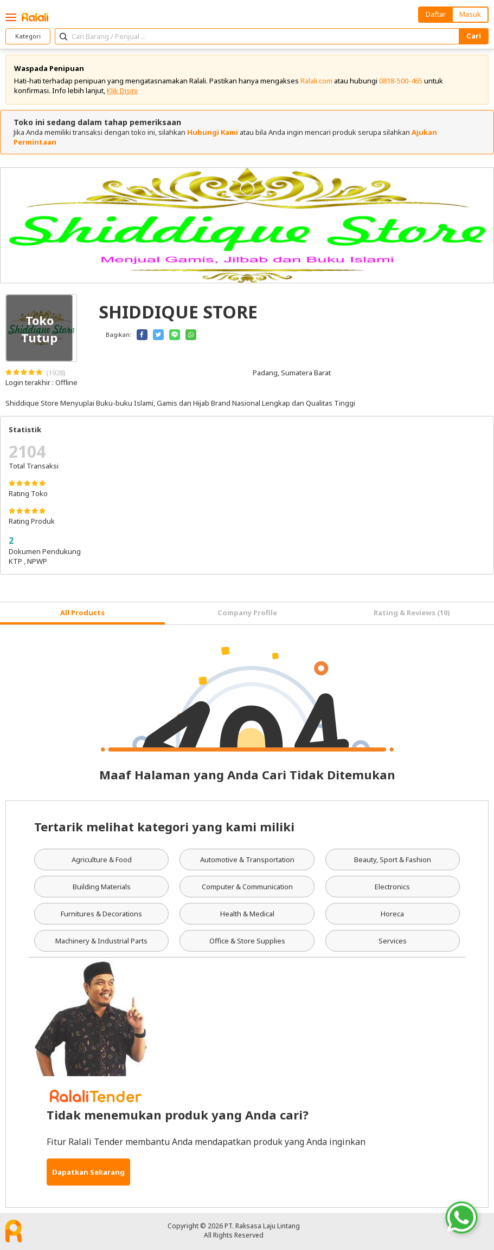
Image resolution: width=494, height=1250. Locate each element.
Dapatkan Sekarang (88, 1172)
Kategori (28, 36)
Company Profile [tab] (247, 612)
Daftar (436, 14)
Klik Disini (122, 90)
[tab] (82, 613)
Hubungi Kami (212, 132)
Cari (473, 36)
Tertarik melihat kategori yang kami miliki (164, 826)
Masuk (470, 14)
